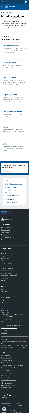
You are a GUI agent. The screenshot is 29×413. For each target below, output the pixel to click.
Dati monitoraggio (5, 403)
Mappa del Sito (21, 405)
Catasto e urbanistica (6, 263)
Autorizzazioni (4, 261)
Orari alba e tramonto (6, 360)
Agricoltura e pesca (6, 251)
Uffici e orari (4, 330)
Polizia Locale (4, 278)
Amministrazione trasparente (8, 380)
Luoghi (2, 300)
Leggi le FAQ (4, 382)
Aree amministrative (6, 227)
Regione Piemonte (5, 1)
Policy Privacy (12, 410)
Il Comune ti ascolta (6, 370)
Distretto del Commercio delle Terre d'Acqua (12, 365)
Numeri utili (4, 333)
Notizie (2, 289)
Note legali (3, 375)
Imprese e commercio (6, 271)
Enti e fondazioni (5, 232)
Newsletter (4, 397)
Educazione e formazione (7, 268)
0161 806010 (9, 317)
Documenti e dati (5, 230)
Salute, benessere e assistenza (9, 273)
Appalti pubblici (5, 258)
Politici (2, 240)
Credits (9, 405)
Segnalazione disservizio (7, 384)
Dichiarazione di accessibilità (8, 378)
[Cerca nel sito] (24, 7)
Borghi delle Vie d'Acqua (7, 363)
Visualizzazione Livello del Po (8, 368)
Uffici (2, 242)
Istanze (3, 281)
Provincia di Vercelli (6, 358)
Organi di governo (5, 235)
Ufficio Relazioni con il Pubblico (9, 328)
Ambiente (3, 253)
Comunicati (4, 292)
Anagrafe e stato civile (6, 256)
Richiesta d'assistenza (6, 387)
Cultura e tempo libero (6, 266)
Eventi (2, 303)
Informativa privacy (6, 373)
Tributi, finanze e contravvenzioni (9, 276)
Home (2, 12)
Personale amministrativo (7, 237)
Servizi (18, 403)
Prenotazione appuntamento (8, 385)
